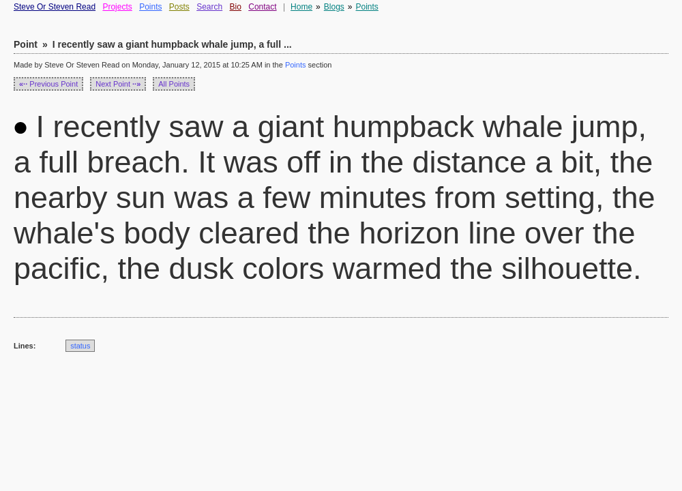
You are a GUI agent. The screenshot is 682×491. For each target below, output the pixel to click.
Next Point (117, 84)
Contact (262, 7)
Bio (235, 7)
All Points (174, 84)
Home (301, 7)
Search (209, 7)
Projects (117, 7)
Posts (179, 7)
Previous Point (48, 84)
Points (150, 7)
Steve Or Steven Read (54, 7)
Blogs (334, 7)
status (80, 346)
